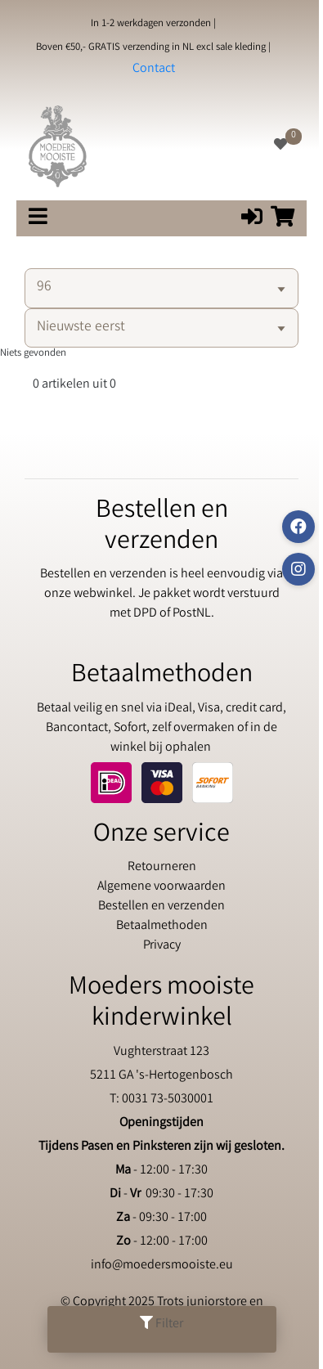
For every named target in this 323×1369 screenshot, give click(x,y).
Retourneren (162, 867)
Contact (153, 69)
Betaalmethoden (162, 926)
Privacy (162, 945)
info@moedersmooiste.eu (162, 1265)
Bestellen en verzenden (161, 906)
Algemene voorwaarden (161, 887)
